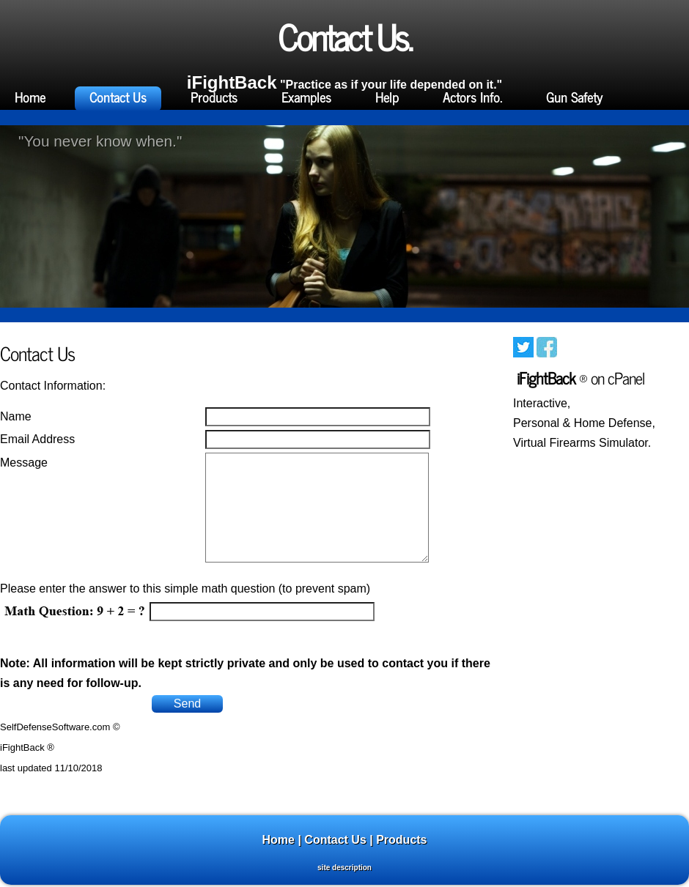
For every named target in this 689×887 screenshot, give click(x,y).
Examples (306, 97)
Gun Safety (574, 97)
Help (387, 97)
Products (214, 97)
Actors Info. (472, 97)
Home (30, 97)
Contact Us (118, 97)
